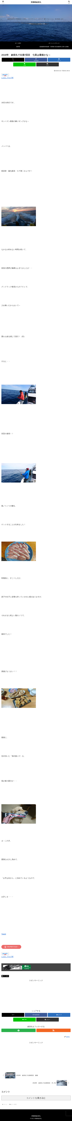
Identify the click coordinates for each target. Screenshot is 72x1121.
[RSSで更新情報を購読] (53, 1030)
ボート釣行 (5, 976)
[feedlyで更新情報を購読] (18, 1030)
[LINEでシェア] (24, 64)
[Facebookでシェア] (36, 60)
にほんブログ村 (7, 78)
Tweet (3, 934)
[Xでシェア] (13, 60)
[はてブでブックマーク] (59, 60)
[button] (47, 64)
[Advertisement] (36, 994)
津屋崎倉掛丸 (36, 2)
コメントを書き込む (36, 1098)
